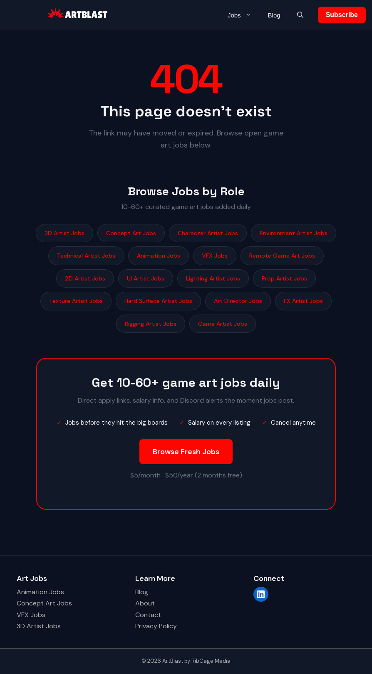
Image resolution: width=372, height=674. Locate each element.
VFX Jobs (215, 255)
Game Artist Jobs (222, 323)
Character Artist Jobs (208, 233)
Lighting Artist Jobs (213, 278)
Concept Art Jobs (131, 233)
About (145, 603)
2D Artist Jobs (85, 278)
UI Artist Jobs (145, 278)
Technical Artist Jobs (86, 255)
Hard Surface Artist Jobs (158, 301)
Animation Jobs (158, 255)
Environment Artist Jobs (293, 233)
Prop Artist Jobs (284, 278)
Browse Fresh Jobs (186, 452)
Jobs (244, 15)
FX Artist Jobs (303, 301)
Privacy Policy (156, 626)
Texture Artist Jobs (76, 301)
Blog (274, 15)
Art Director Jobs (238, 301)
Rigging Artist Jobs (150, 323)
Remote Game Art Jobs (282, 255)
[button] (300, 15)
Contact (148, 614)
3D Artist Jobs (64, 233)
